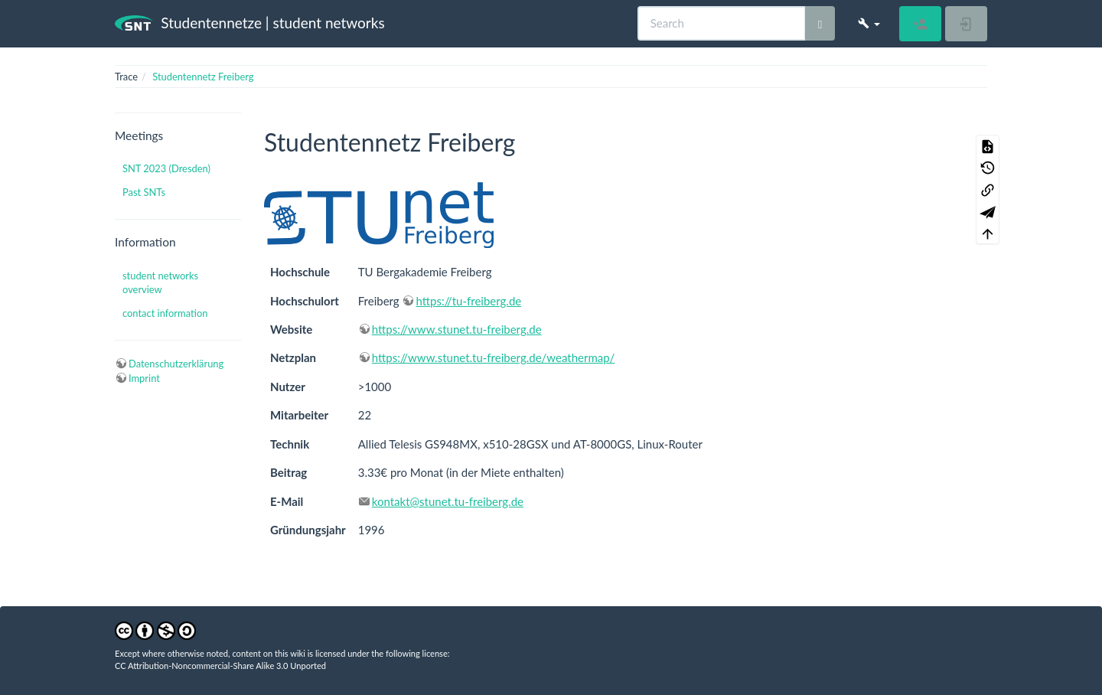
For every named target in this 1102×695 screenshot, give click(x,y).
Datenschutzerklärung (176, 363)
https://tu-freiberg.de (468, 301)
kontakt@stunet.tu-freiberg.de (447, 501)
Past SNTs (143, 192)
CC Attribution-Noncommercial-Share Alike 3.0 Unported (220, 666)
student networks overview (160, 282)
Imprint (144, 378)
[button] (869, 23)
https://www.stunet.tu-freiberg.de (457, 329)
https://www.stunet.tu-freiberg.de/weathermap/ (493, 357)
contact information (164, 313)
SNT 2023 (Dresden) (166, 168)
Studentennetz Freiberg (202, 76)
